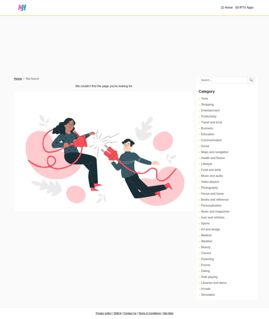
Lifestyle (206, 164)
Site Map (168, 313)
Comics (206, 253)
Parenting (207, 259)
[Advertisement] (134, 46)
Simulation (208, 294)
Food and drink (211, 169)
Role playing (209, 276)
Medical (206, 235)
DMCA (117, 313)
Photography (209, 187)
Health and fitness (213, 158)
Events (205, 265)
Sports (205, 223)
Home (227, 7)
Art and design (210, 229)
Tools (204, 98)
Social (205, 146)
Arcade (205, 288)
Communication (211, 140)
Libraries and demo (214, 282)
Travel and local (211, 122)
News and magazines (215, 211)
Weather (206, 241)
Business (207, 128)
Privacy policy (104, 313)
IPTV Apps (244, 7)
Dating (205, 271)
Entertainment (210, 110)
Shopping (207, 104)
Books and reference (215, 199)
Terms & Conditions (149, 313)
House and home (212, 193)
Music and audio (212, 175)
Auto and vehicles (212, 217)
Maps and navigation (215, 152)
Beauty (205, 247)
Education (207, 134)
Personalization (211, 205)
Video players (210, 181)
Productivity (209, 116)
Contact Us (129, 313)
